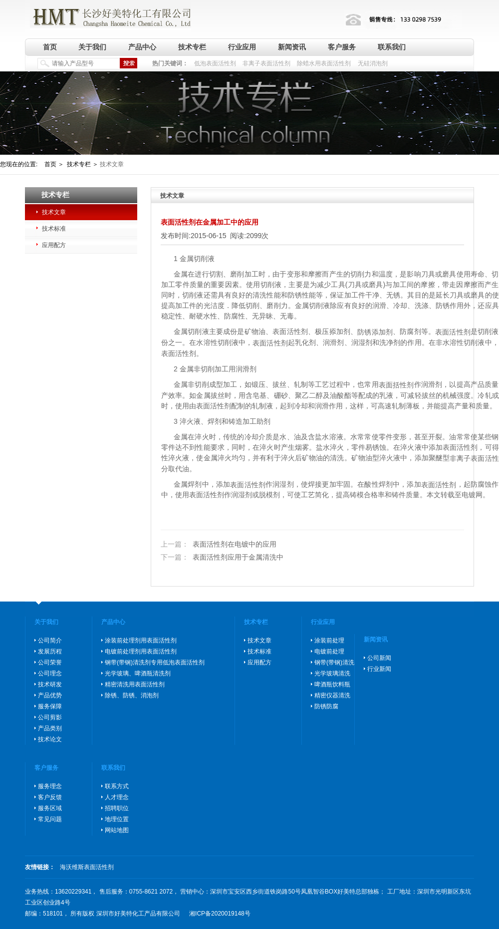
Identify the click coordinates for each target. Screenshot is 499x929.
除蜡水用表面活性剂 (324, 63)
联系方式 (117, 786)
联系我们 (392, 47)
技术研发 (50, 684)
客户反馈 (50, 797)
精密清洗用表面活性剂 (135, 684)
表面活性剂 (453, 332)
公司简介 (50, 640)
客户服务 (342, 47)
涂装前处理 (329, 640)
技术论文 (50, 739)
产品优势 (50, 695)
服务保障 (50, 706)
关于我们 (92, 47)
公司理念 (50, 673)
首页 (50, 47)
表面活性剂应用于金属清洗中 (222, 557)
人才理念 (117, 797)
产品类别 (50, 728)
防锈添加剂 (375, 332)
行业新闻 (379, 668)
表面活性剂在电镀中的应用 (218, 545)
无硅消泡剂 (373, 63)
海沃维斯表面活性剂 (87, 867)
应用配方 (54, 245)
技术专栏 (192, 47)
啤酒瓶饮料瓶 (332, 684)
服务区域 (50, 808)
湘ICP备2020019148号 (219, 913)
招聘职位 (117, 808)
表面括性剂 (396, 385)
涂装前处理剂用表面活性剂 (141, 640)
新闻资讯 (292, 47)
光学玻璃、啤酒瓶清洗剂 (138, 673)
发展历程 (50, 651)
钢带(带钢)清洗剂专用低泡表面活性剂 (155, 662)
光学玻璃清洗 (332, 673)
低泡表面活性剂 (215, 63)
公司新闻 (379, 657)
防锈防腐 (326, 706)
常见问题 (50, 819)
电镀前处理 (329, 651)
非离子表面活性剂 (266, 63)
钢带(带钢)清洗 (334, 662)
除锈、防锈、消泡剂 (132, 695)
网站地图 (117, 830)
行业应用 (242, 47)
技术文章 (54, 212)
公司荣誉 (50, 662)
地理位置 (117, 819)
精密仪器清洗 (332, 695)
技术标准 (54, 228)
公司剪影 (50, 717)
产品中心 (142, 47)
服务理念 (50, 786)
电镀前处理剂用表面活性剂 (141, 651)
